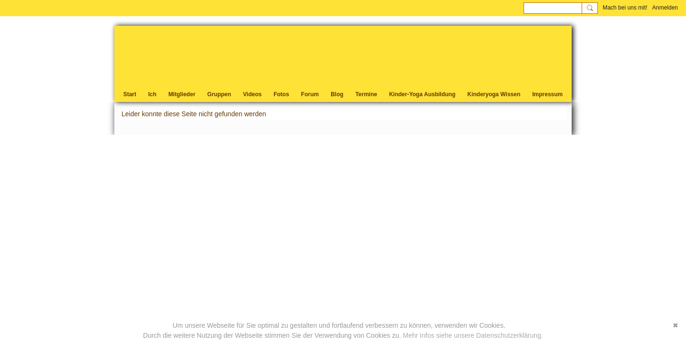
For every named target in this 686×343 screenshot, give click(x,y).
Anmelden (665, 7)
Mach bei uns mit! (625, 7)
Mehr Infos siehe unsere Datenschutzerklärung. (473, 335)
